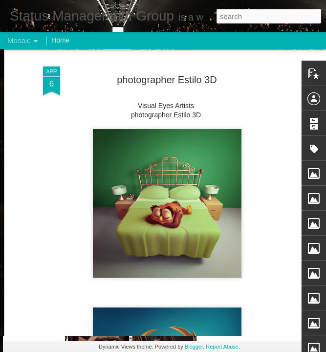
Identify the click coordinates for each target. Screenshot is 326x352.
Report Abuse (222, 347)
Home (60, 40)
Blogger (194, 347)
